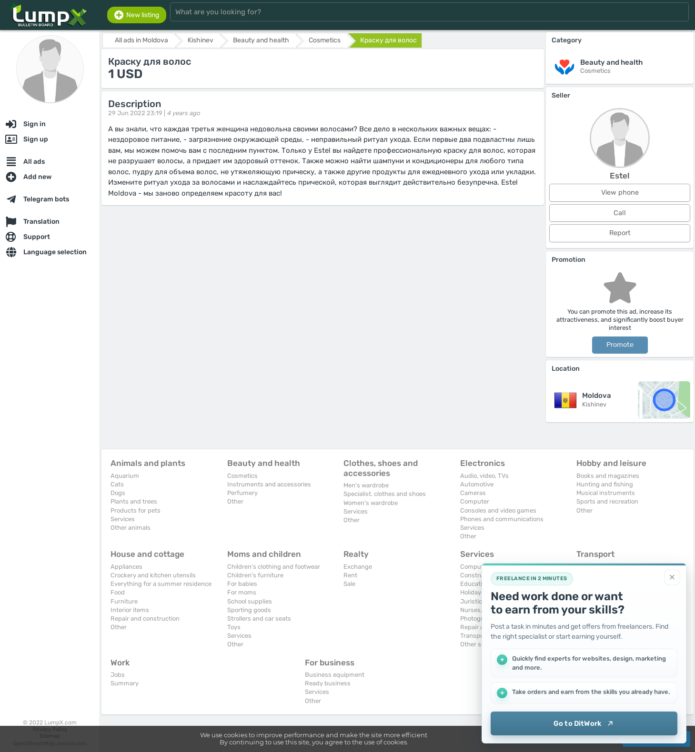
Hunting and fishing (604, 484)
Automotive (477, 484)
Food (118, 592)
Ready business (328, 683)
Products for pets (136, 510)
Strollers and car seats (259, 618)
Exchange (357, 566)
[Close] (672, 577)
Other (235, 501)
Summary (125, 683)
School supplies (249, 601)
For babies (242, 583)
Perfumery (242, 492)
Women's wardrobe (370, 502)
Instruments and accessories (269, 484)
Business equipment (334, 674)
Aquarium (125, 475)
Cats (117, 484)
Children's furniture (255, 575)
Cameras (473, 492)
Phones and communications (502, 519)
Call (620, 213)
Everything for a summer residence (161, 583)
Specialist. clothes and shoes (384, 493)
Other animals (131, 527)
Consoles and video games (498, 510)
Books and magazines (607, 475)
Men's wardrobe (366, 485)
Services (123, 519)
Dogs (118, 492)
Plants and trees (134, 501)
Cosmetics (242, 475)
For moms (241, 592)
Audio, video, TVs (484, 475)
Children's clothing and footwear (273, 566)
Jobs (118, 674)
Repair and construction (145, 618)
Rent (350, 575)
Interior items (130, 609)
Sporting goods (249, 609)
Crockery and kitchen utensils (153, 575)
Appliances (126, 566)
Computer (474, 501)
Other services (481, 644)
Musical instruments (605, 492)
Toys (234, 627)
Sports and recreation (607, 501)
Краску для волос (388, 40)
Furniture (124, 601)
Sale (349, 583)
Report (620, 233)
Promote (620, 345)
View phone (620, 192)
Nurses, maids (480, 609)
